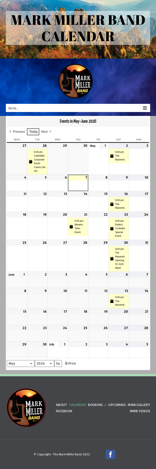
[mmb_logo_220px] (26, 389)
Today (33, 131)
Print (70, 364)
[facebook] (110, 454)
